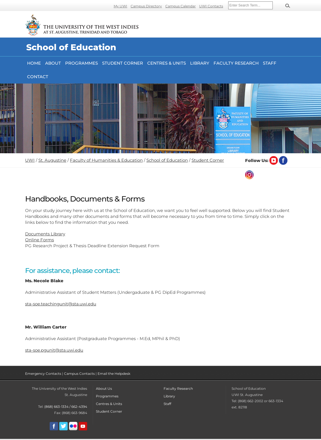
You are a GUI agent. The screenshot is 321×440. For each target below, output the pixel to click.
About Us (104, 388)
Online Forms (39, 239)
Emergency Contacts (43, 373)
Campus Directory (146, 6)
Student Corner (122, 63)
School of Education (167, 160)
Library (199, 63)
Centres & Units (166, 63)
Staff (269, 63)
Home (34, 63)
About (53, 63)
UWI (30, 160)
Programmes (81, 63)
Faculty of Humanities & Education (106, 160)
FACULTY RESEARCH (236, 63)
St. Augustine (52, 160)
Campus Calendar (180, 6)
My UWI (120, 6)
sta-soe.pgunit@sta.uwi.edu (54, 350)
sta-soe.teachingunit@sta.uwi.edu (60, 304)
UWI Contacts (211, 6)
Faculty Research (178, 388)
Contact (37, 76)
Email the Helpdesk (114, 373)
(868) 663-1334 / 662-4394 (65, 406)
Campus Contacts (79, 373)
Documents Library (45, 234)
